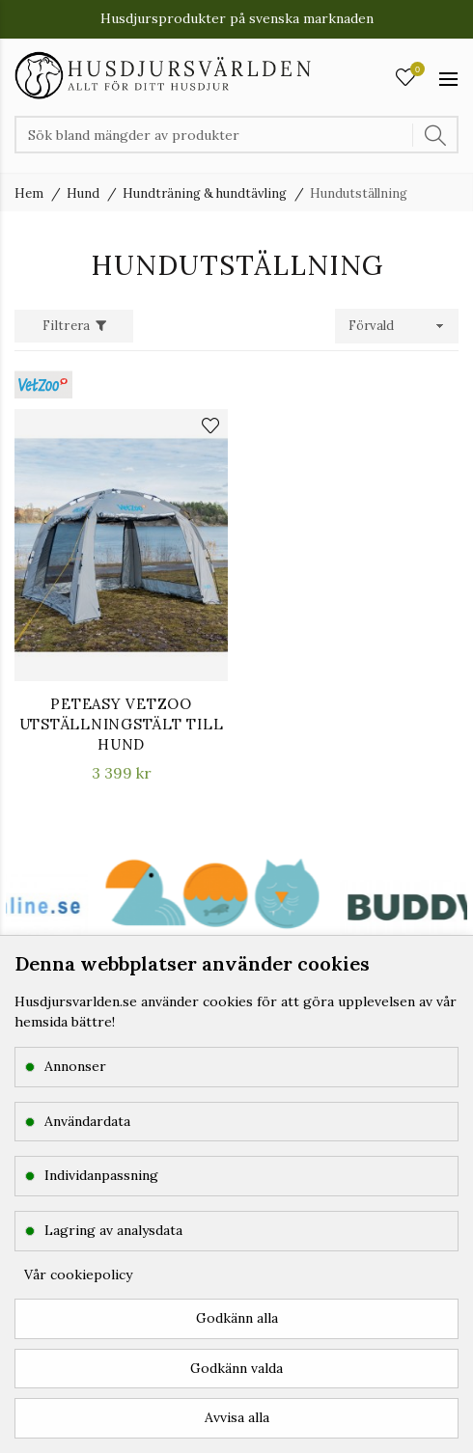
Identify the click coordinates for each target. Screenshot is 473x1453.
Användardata (87, 1121)
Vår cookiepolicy (78, 1274)
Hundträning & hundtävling (205, 193)
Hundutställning (358, 193)
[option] (346, 917)
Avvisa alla (237, 1417)
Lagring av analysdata (113, 1230)
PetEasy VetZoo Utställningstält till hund (121, 724)
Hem (28, 193)
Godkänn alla (237, 1318)
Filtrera (66, 325)
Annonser (75, 1066)
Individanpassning (101, 1175)
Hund (83, 193)
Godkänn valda (236, 1368)
